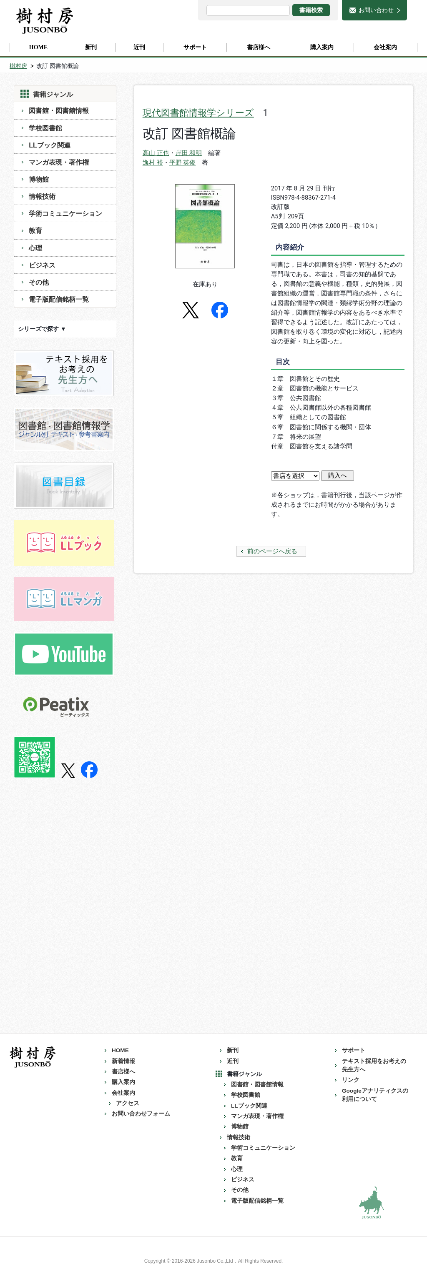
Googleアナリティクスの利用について (375, 1095)
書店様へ (123, 1071)
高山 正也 (156, 153)
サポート (353, 1050)
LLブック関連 (49, 145)
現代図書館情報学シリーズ (198, 113)
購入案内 (123, 1082)
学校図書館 (45, 128)
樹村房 (18, 66)
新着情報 (123, 1061)
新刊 (233, 1050)
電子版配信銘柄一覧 (59, 299)
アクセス (127, 1103)
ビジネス (42, 265)
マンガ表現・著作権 (59, 162)
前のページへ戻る (272, 551)
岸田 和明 (189, 153)
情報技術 (42, 196)
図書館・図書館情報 (59, 110)
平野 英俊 (182, 162)
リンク (350, 1080)
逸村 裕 (153, 162)
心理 (35, 248)
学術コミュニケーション (65, 213)
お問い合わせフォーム (141, 1114)
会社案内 (123, 1093)
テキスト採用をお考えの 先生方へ (377, 1065)
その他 (39, 282)
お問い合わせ (376, 10)
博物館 (39, 179)
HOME (120, 1050)
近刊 (233, 1061)
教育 (35, 230)
